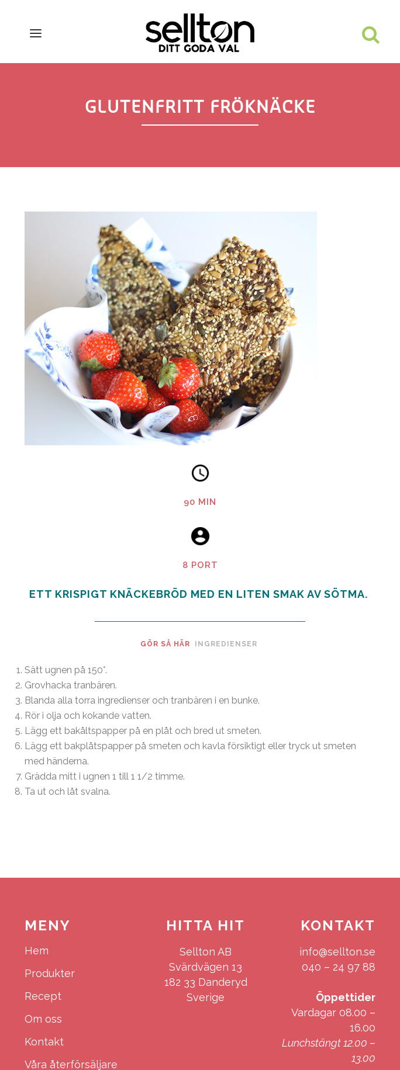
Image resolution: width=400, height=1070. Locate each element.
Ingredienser (226, 644)
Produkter (50, 973)
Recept (43, 996)
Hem (37, 950)
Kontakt (44, 1042)
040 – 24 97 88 (338, 967)
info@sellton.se (337, 952)
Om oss (43, 1019)
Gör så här (165, 644)
